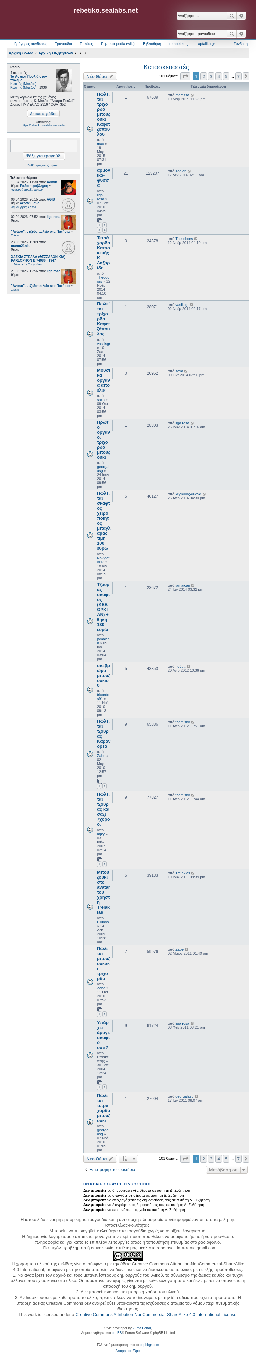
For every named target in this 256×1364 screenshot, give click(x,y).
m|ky (101, 834)
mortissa (182, 95)
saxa (101, 400)
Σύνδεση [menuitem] (241, 44)
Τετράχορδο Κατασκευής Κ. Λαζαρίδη (103, 252)
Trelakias (182, 873)
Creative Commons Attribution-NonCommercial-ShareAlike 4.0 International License (155, 1314)
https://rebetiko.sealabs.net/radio (43, 125)
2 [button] (203, 76)
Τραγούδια (63, 44)
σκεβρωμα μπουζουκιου (103, 675)
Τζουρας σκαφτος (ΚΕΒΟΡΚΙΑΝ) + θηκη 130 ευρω (103, 607)
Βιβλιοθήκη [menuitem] (152, 44)
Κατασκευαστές (166, 67)
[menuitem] (123, 1351)
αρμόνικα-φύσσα (103, 178)
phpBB (117, 1333)
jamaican (182, 585)
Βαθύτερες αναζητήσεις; (43, 165)
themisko (182, 722)
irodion (180, 171)
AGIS (51, 199)
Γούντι (180, 666)
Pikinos (103, 922)
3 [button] (211, 76)
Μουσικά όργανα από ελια (103, 380)
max (100, 144)
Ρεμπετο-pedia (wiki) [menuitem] (118, 44)
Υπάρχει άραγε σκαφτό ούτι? (103, 1035)
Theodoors (184, 239)
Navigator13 (103, 560)
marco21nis (20, 246)
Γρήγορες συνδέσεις (30, 44)
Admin (52, 182)
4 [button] (218, 76)
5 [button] (226, 76)
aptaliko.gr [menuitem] (206, 44)
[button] (185, 76)
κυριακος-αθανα (188, 494)
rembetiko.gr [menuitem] (179, 44)
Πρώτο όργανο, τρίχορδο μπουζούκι (103, 440)
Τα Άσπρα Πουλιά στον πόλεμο (28, 78)
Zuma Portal (142, 1328)
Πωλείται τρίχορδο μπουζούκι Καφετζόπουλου (103, 114)
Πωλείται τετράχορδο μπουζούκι (103, 1108)
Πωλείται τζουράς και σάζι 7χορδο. (103, 809)
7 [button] (238, 76)
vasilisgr (103, 344)
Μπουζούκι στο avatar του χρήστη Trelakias (103, 892)
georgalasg (184, 1096)
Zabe (101, 756)
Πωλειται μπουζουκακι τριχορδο (103, 963)
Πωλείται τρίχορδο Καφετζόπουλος (103, 318)
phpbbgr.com (149, 1345)
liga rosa (53, 217)
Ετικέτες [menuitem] (86, 44)
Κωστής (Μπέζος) (23, 84)
